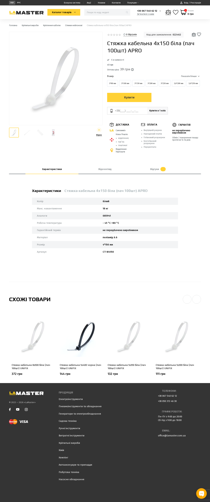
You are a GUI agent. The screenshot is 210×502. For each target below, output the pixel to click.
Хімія (61, 450)
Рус (19, 3)
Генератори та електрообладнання (80, 413)
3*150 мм (138, 83)
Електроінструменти (71, 399)
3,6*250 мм (193, 83)
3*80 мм (112, 83)
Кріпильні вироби (69, 442)
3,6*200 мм (178, 83)
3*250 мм (165, 83)
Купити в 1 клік (155, 110)
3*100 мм (125, 83)
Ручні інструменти (69, 428)
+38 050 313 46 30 (167, 401)
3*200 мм (152, 83)
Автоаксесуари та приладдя (75, 464)
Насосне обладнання (71, 479)
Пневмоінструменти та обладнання (80, 406)
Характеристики (52, 169)
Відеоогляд (105, 169)
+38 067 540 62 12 (147, 10)
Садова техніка (68, 420)
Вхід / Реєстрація (190, 2)
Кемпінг (63, 457)
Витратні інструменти (71, 435)
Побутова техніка (69, 472)
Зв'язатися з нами (145, 14)
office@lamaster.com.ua (172, 435)
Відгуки (158, 169)
